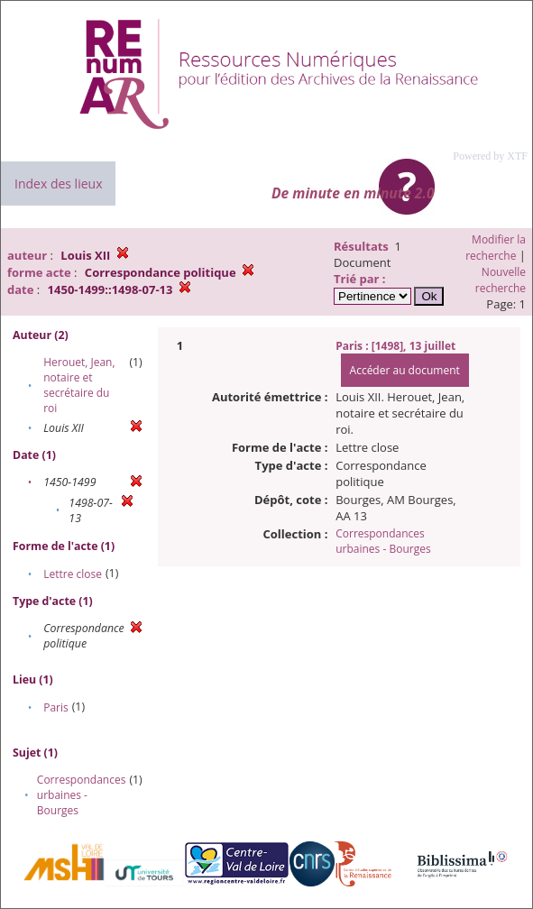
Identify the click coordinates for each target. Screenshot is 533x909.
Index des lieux (58, 183)
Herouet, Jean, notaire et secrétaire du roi (79, 385)
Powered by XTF (490, 156)
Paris (56, 707)
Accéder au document (405, 370)
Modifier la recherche (495, 247)
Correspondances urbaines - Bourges (81, 795)
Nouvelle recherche (500, 280)
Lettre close (72, 574)
